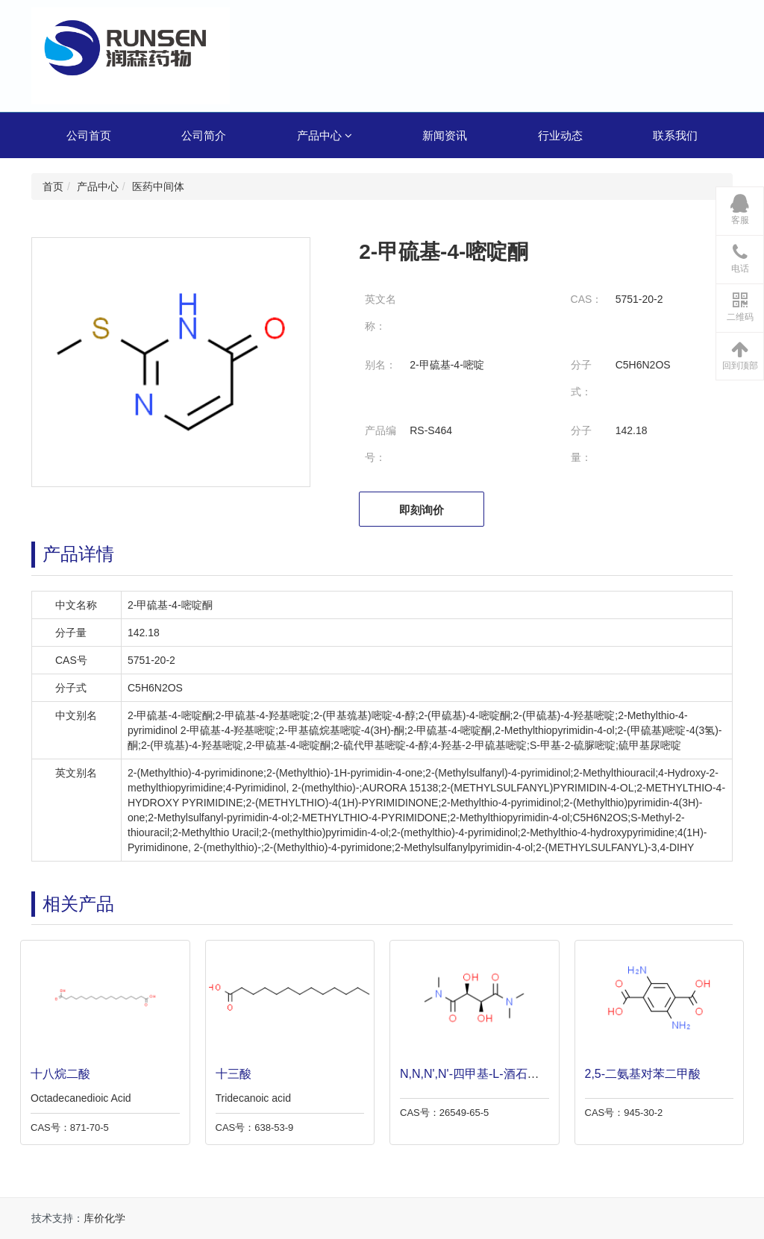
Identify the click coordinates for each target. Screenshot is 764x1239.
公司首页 (88, 135)
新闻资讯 (444, 135)
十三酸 (230, 1073)
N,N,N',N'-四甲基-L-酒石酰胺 (472, 1073)
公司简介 (203, 135)
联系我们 (675, 135)
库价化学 (104, 1218)
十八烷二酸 (57, 1073)
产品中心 (324, 135)
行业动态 (560, 135)
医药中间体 (158, 186)
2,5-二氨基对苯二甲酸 (639, 1073)
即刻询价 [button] (421, 510)
